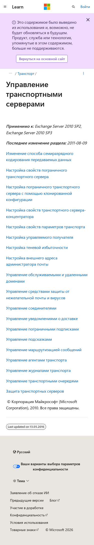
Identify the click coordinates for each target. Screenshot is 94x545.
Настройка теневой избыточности (37, 247)
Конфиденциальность (27, 515)
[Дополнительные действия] (83, 74)
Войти (85, 6)
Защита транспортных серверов (35, 391)
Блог (53, 500)
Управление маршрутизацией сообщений (43, 349)
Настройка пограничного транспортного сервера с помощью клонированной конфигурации (43, 193)
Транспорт (26, 73)
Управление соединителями (31, 308)
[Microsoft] (47, 6)
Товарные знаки (23, 529)
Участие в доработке (26, 507)
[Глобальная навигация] (5, 6)
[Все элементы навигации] (10, 74)
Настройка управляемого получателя (39, 237)
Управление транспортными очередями (42, 380)
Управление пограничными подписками (42, 328)
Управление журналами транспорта (38, 370)
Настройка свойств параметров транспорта (45, 226)
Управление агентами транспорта (36, 359)
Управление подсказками (29, 339)
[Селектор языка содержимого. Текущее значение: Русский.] (21, 452)
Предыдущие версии (27, 500)
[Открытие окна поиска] (73, 6)
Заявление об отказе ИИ (29, 492)
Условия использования (29, 522)
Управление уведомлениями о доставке (42, 318)
